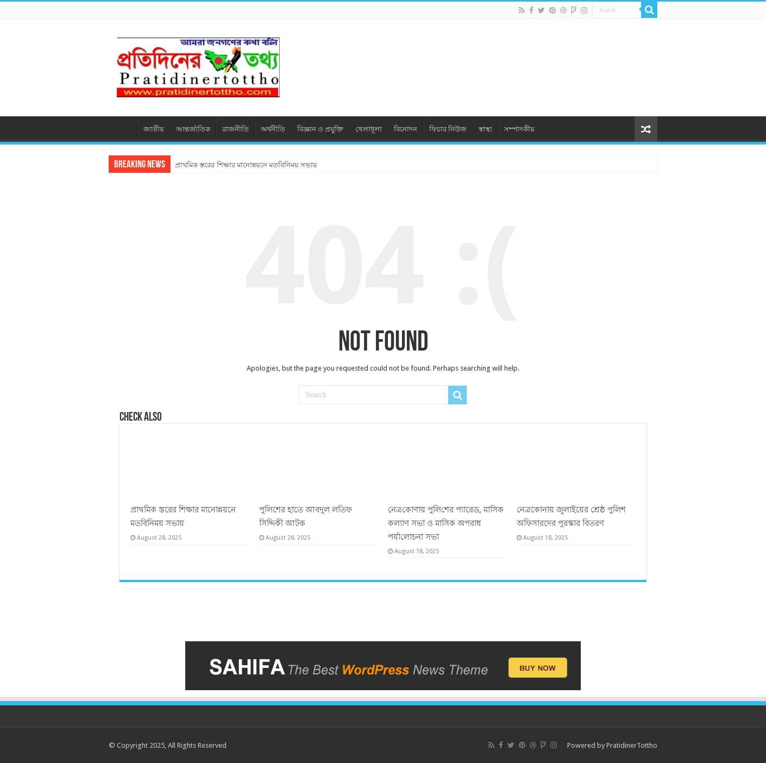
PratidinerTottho (631, 745)
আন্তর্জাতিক (193, 129)
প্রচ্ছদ (123, 127)
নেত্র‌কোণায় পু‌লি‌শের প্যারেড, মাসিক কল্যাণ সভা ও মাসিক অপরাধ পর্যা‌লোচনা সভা (446, 523)
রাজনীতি (235, 129)
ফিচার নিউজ (448, 129)
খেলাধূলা (368, 129)
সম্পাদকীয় (519, 129)
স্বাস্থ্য (485, 129)
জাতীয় (153, 129)
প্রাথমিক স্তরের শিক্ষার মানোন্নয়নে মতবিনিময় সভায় (246, 165)
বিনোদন (405, 129)
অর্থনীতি (273, 129)
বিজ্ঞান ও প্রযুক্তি (320, 129)
